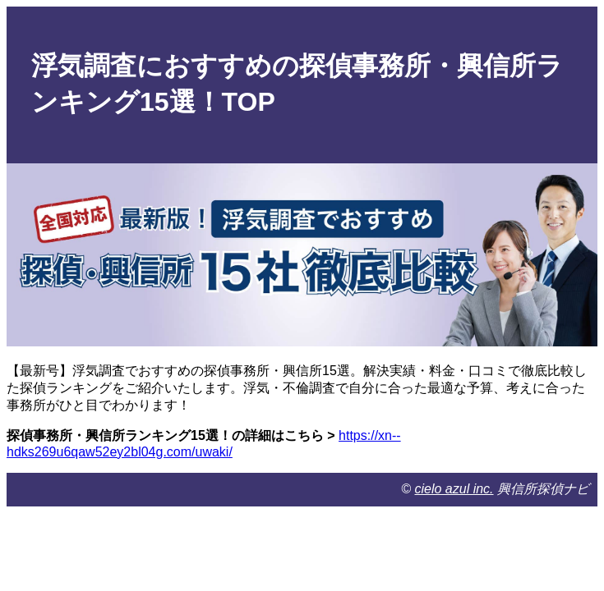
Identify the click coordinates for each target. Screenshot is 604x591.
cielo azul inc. (454, 489)
